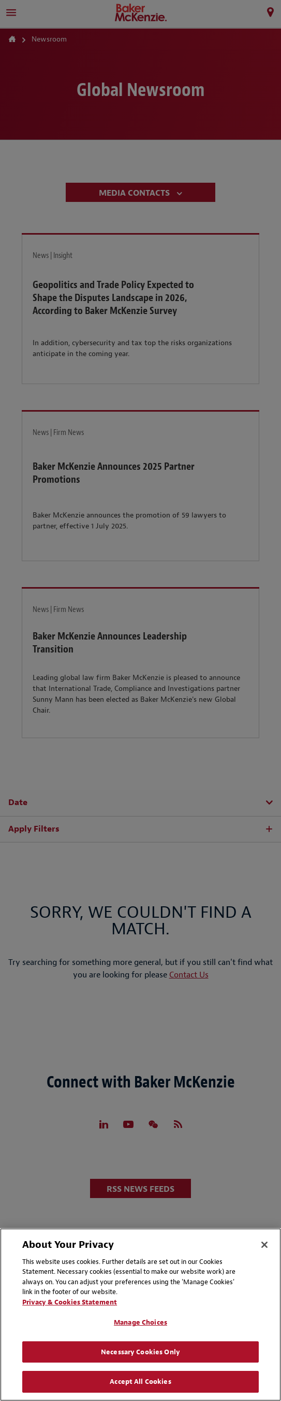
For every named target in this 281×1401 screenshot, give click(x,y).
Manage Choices (140, 1322)
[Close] (264, 1244)
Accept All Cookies (140, 1381)
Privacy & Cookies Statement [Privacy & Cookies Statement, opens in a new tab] (69, 1302)
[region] (140, 1314)
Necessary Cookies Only (140, 1352)
